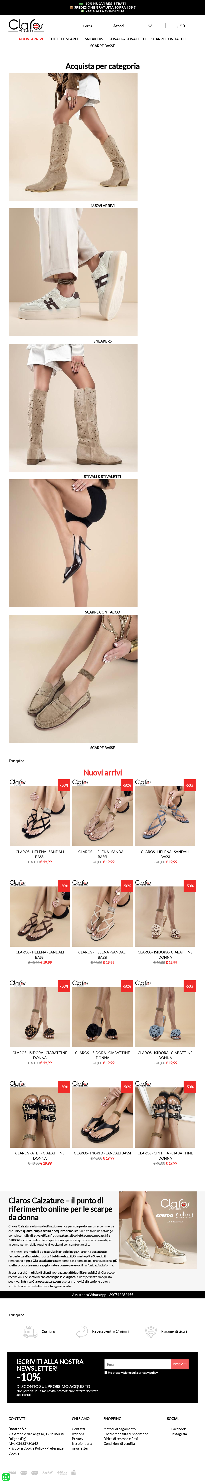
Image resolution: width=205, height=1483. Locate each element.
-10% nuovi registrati (102, 3)
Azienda (78, 1434)
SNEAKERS (94, 39)
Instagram (179, 1434)
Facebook (178, 1429)
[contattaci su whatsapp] (6, 1476)
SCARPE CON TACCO (168, 39)
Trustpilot (16, 760)
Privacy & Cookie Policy (26, 1448)
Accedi (118, 26)
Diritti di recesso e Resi (121, 1439)
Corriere (48, 1331)
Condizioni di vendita (119, 1443)
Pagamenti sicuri (174, 1331)
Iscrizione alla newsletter (82, 1445)
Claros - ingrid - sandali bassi (102, 1153)
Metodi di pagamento (120, 1429)
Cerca (87, 26)
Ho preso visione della (133, 1372)
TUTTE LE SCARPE (64, 39)
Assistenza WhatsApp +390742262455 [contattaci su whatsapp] (102, 1294)
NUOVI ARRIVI (31, 39)
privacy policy (148, 1372)
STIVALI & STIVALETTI (127, 39)
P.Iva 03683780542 (23, 1443)
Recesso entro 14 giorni (110, 1331)
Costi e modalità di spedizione (126, 1434)
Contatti (78, 1429)
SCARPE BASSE (102, 46)
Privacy (77, 1439)
